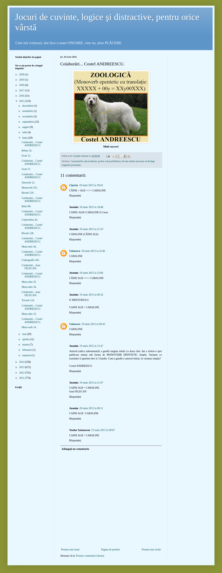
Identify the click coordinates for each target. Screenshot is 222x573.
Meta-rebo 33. (29, 313)
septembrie (28, 121)
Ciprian (73, 185)
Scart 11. (26, 169)
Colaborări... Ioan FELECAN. (31, 267)
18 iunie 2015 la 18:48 (91, 207)
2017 (22, 90)
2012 (22, 372)
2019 (22, 79)
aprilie (26, 339)
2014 (22, 362)
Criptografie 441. (31, 260)
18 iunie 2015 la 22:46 (93, 251)
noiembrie (27, 111)
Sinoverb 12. (28, 182)
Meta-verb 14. (29, 327)
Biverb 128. (28, 233)
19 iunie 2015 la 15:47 (91, 346)
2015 (22, 101)
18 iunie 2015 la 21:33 (91, 229)
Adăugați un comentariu (75, 449)
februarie (27, 349)
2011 (22, 378)
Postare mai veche (151, 549)
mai (24, 334)
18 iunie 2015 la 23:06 (91, 272)
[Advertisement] (111, 541)
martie (26, 344)
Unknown (74, 251)
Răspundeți (75, 195)
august (26, 127)
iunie (25, 137)
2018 (22, 85)
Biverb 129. (28, 192)
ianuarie (26, 355)
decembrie (28, 105)
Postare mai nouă (70, 549)
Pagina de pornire (110, 549)
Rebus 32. (27, 150)
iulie (24, 132)
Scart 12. (26, 155)
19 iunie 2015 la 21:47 (91, 382)
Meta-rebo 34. (29, 287)
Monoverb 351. (30, 187)
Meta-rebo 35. (29, 281)
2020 (22, 74)
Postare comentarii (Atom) (90, 555)
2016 (22, 95)
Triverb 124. (28, 300)
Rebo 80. (26, 206)
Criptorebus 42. (30, 219)
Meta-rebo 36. (29, 246)
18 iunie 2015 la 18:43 (91, 185)
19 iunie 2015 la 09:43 (93, 324)
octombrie (27, 116)
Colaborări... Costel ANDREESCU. (32, 144)
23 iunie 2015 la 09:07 (103, 430)
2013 (22, 367)
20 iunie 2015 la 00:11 (91, 408)
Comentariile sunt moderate (84, 161)
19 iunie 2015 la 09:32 (91, 294)
